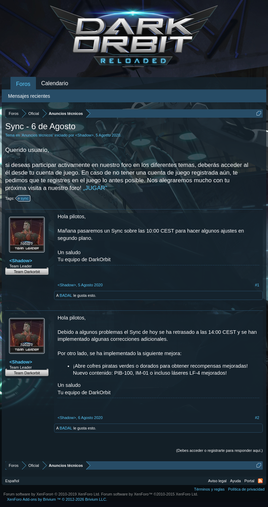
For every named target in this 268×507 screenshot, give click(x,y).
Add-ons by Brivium (57, 499)
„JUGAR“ (95, 188)
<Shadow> (84, 135)
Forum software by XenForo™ (149, 494)
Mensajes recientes (29, 96)
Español (12, 481)
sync (23, 198)
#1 (257, 285)
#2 (257, 418)
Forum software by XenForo (51, 494)
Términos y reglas (209, 489)
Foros (23, 84)
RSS (260, 480)
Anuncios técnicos (37, 135)
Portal (249, 481)
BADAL (66, 295)
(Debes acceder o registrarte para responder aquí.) (219, 450)
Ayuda (235, 481)
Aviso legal (217, 481)
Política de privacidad (246, 489)
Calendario (54, 83)
